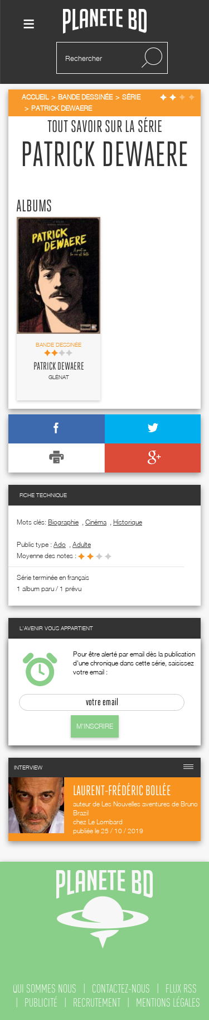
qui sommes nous (44, 989)
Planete (105, 21)
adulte (81, 544)
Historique (127, 522)
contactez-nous (121, 989)
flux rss (181, 989)
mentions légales (168, 1003)
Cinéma (95, 522)
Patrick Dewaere (58, 366)
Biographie (63, 522)
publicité (41, 1003)
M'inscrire (94, 726)
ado (60, 544)
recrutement (96, 1003)
